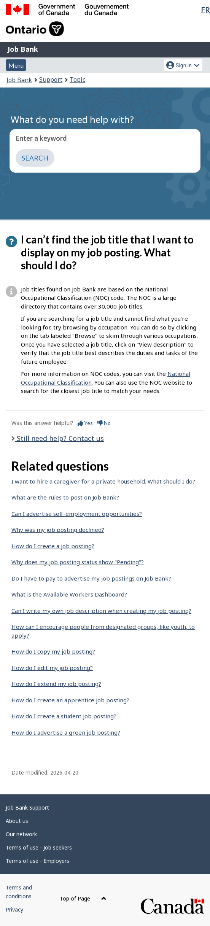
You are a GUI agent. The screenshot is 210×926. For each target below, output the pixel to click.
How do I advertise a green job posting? (65, 732)
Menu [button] (16, 65)
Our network (21, 834)
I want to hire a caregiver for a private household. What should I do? (103, 481)
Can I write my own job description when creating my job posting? (101, 610)
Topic (77, 79)
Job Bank (23, 49)
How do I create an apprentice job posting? (70, 700)
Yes (85, 423)
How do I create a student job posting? (63, 716)
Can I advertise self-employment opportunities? (76, 513)
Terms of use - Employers (37, 860)
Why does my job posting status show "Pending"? (77, 562)
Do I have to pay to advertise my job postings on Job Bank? (91, 578)
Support (50, 79)
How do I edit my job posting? (52, 667)
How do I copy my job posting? (53, 651)
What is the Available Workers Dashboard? (69, 594)
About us (17, 820)
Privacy (14, 909)
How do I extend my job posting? (56, 683)
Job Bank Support (27, 807)
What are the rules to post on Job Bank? (65, 497)
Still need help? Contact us (59, 438)
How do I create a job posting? (52, 546)
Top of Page (83, 898)
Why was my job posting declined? (57, 529)
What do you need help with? (72, 119)
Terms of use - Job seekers (39, 847)
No (104, 423)
